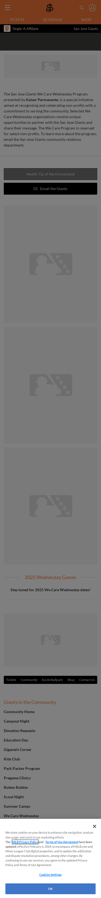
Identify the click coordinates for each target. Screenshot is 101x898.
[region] (50, 858)
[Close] (94, 826)
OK (50, 888)
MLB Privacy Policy (25, 842)
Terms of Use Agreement (61, 842)
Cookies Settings (50, 874)
